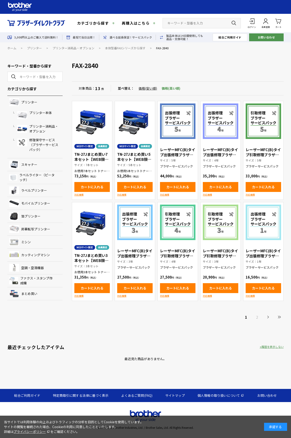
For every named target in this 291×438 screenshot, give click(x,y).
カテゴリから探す (93, 23)
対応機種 (79, 194)
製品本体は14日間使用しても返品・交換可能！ (184, 37)
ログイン (252, 27)
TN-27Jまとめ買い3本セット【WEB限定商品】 (91, 260)
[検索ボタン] (234, 23)
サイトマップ (175, 395)
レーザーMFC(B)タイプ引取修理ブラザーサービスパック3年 (220, 256)
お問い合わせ (266, 37)
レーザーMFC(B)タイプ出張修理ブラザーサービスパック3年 (134, 256)
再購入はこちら (136, 23)
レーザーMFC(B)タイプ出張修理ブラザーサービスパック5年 (177, 154)
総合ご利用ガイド (230, 37)
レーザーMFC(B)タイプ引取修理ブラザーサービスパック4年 (177, 256)
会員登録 (266, 27)
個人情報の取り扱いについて (219, 395)
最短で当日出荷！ (84, 37)
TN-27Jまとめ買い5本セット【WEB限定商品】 (134, 159)
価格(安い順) (148, 88)
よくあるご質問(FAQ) (136, 395)
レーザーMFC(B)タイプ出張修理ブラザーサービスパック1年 (263, 256)
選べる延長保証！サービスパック (131, 37)
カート (278, 23)
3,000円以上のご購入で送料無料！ (36, 37)
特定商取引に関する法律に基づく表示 (80, 395)
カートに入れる (92, 187)
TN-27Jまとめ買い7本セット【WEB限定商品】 (91, 159)
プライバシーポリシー (30, 431)
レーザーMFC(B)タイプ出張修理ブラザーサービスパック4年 (220, 154)
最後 (279, 317)
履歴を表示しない (273, 346)
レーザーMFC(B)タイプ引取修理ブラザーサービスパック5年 (263, 154)
